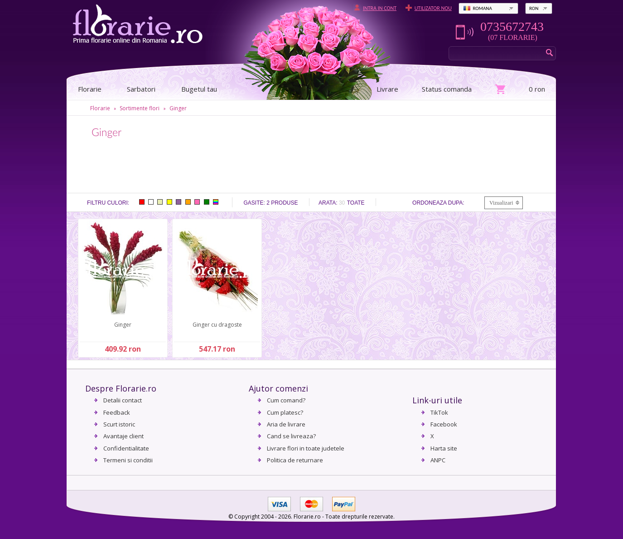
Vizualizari (501, 203)
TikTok (439, 412)
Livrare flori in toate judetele (305, 448)
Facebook (443, 424)
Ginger (178, 108)
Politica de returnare (295, 460)
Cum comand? (286, 400)
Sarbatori (141, 88)
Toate (356, 203)
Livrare (387, 88)
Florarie (100, 108)
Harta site (443, 448)
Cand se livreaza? (291, 436)
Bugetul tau (199, 88)
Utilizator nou (433, 8)
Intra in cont (379, 8)
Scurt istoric (119, 424)
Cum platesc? (285, 412)
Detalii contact (122, 400)
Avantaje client (123, 436)
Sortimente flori (139, 108)
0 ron (537, 88)
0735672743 (512, 27)
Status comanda (447, 88)
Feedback (116, 412)
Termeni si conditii (128, 460)
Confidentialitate (126, 448)
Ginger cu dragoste (217, 324)
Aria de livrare (286, 424)
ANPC (437, 460)
